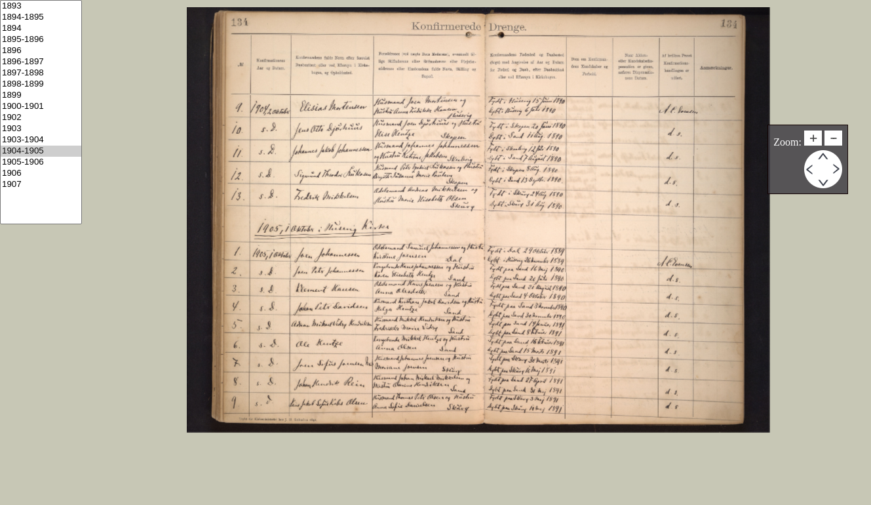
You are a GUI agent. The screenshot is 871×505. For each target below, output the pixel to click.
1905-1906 (41, 162)
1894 (41, 28)
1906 (41, 173)
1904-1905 (41, 151)
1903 (41, 128)
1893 (41, 6)
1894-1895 (41, 17)
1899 (41, 95)
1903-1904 (41, 140)
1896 (41, 50)
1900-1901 (41, 106)
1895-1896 (41, 39)
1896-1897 (41, 62)
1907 (41, 184)
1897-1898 (41, 73)
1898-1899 (41, 84)
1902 (41, 117)
